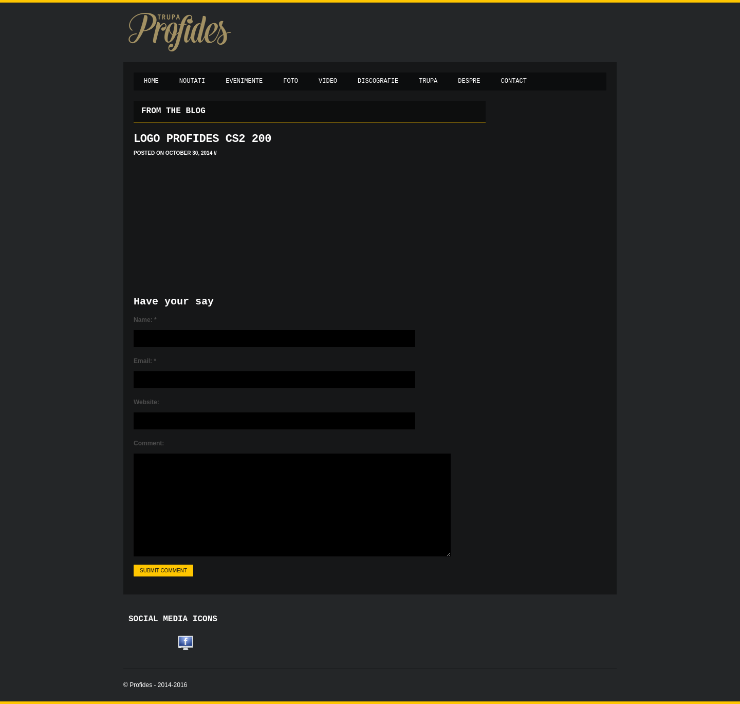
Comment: (149, 443)
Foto (290, 81)
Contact (514, 81)
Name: (145, 319)
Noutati (192, 81)
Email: (145, 361)
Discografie (378, 81)
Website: (146, 402)
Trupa (428, 81)
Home (151, 81)
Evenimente (244, 81)
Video (328, 81)
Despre (469, 81)
